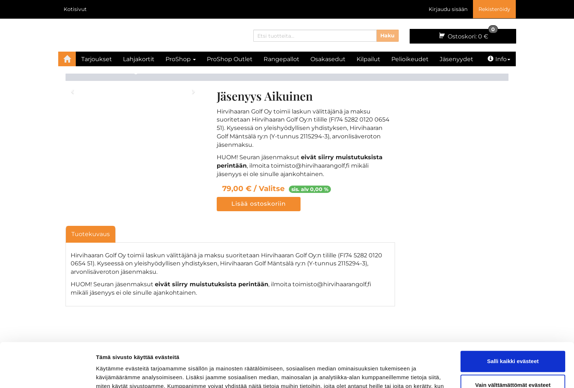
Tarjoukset (96, 59)
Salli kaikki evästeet (513, 320)
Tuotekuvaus (90, 234)
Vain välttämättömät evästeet (513, 343)
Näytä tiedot (112, 373)
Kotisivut (75, 9)
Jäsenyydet (456, 59)
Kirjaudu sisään (448, 9)
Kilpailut (368, 59)
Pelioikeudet (410, 59)
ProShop (180, 59)
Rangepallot (281, 59)
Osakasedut (328, 59)
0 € (468, 34)
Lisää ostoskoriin (258, 203)
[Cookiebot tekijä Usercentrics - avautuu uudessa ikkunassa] (47, 373)
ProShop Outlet (230, 59)
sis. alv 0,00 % (309, 189)
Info (499, 59)
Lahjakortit (138, 59)
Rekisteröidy (494, 9)
